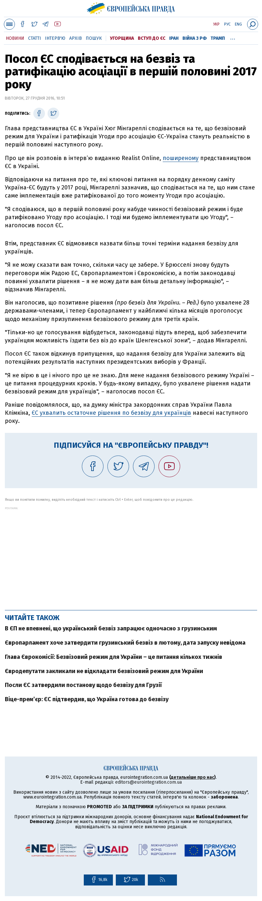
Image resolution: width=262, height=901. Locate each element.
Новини (15, 38)
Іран (174, 38)
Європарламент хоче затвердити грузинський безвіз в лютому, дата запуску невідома (125, 642)
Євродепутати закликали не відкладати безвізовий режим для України (104, 671)
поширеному (181, 158)
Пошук (94, 38)
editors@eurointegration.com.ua (148, 782)
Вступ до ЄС (151, 38)
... (232, 37)
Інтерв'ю (55, 38)
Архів (75, 38)
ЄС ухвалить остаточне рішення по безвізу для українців (111, 412)
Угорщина (122, 38)
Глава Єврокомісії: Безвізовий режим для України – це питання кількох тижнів (113, 656)
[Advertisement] (131, 555)
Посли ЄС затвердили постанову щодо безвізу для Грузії (83, 685)
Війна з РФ (194, 38)
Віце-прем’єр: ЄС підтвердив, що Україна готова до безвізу (87, 699)
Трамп (218, 38)
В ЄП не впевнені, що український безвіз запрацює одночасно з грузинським (111, 628)
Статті (34, 38)
